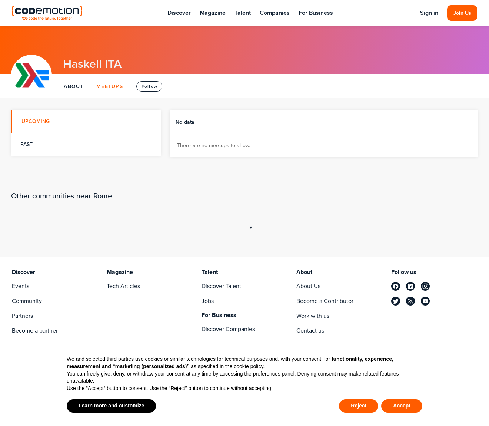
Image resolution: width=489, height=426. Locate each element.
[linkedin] (410, 286)
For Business (316, 13)
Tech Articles (123, 286)
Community (27, 301)
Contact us (310, 330)
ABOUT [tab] (73, 86)
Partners (22, 315)
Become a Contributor (324, 301)
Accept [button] (401, 406)
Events (20, 286)
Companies (275, 13)
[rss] (410, 301)
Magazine (213, 13)
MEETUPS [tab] (109, 86)
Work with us (312, 315)
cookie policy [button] (248, 366)
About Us (308, 286)
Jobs (208, 301)
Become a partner (35, 330)
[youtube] (425, 301)
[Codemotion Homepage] (47, 13)
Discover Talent (221, 286)
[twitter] (395, 301)
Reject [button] (358, 406)
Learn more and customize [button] (111, 406)
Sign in (429, 13)
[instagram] (425, 286)
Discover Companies (228, 329)
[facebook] (395, 286)
